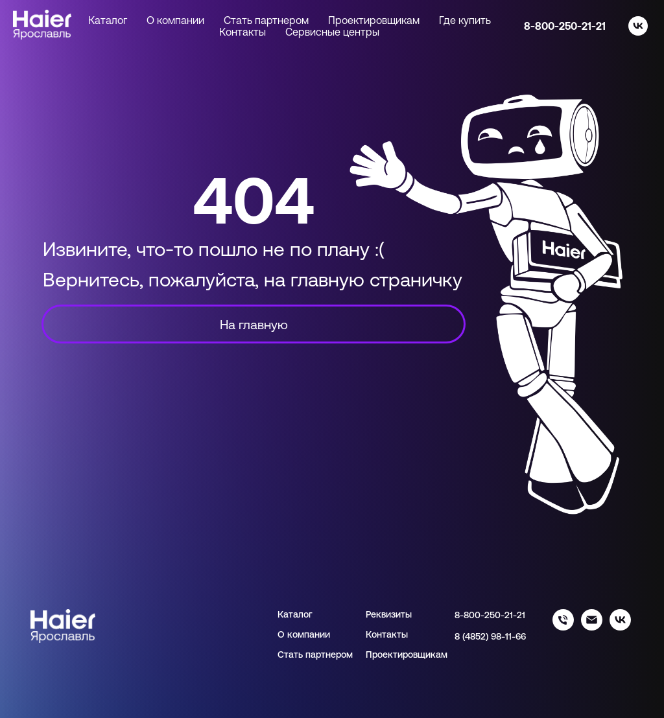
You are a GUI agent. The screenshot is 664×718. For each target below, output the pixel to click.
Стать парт (302, 654)
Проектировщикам (374, 20)
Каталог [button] (107, 20)
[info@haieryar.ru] (591, 626)
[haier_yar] (620, 626)
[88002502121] (563, 626)
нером (339, 654)
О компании (175, 20)
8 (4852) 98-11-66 (490, 636)
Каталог (295, 614)
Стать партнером (266, 20)
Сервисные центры (332, 32)
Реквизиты (389, 614)
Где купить (465, 20)
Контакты (242, 32)
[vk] (638, 26)
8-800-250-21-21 (565, 26)
